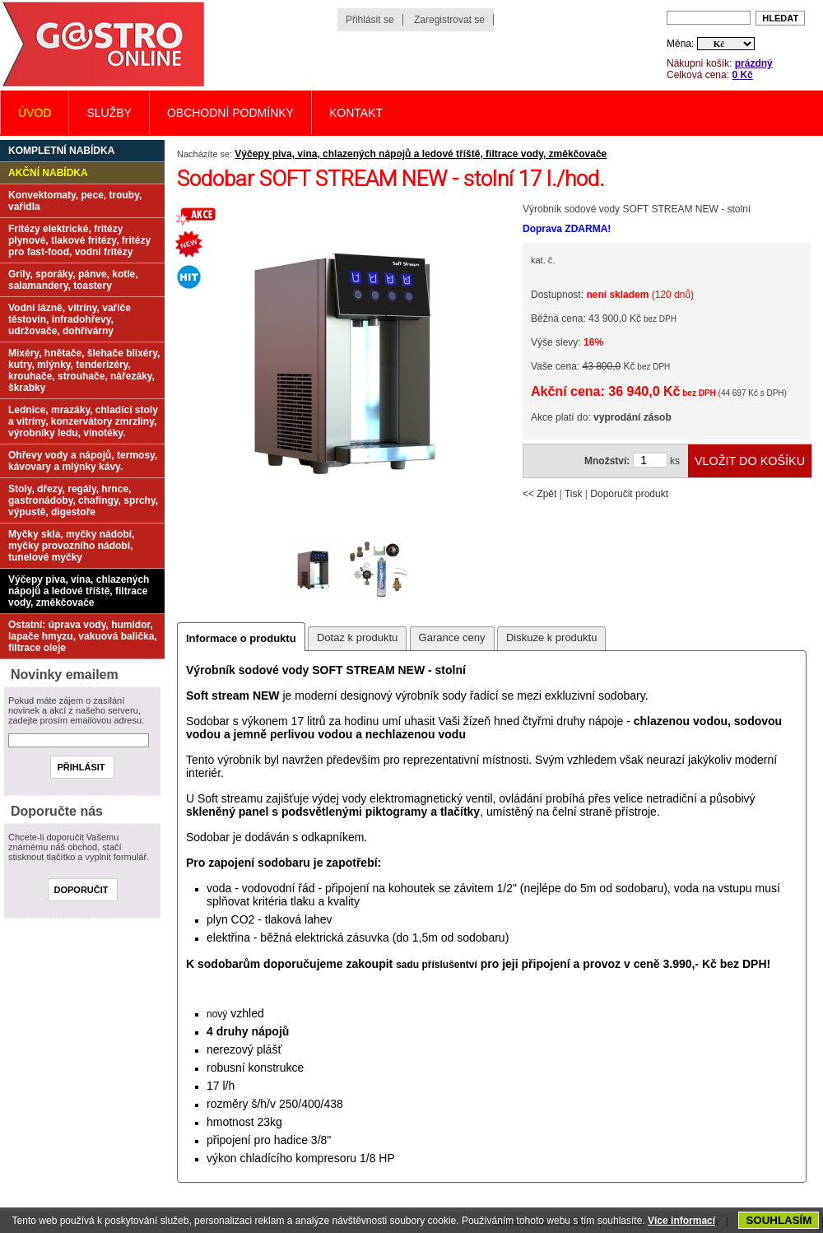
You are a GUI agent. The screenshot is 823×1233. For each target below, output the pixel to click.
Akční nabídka (48, 173)
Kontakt (356, 112)
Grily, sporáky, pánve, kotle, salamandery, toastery (73, 279)
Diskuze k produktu (551, 637)
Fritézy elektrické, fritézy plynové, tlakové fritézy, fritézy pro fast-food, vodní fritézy (79, 240)
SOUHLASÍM (778, 1220)
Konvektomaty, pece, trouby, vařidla (75, 200)
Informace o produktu (241, 638)
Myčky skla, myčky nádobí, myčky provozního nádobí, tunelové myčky (71, 545)
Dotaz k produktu (357, 637)
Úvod (34, 112)
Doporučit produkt (629, 494)
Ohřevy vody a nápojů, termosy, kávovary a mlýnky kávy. (82, 460)
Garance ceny (452, 637)
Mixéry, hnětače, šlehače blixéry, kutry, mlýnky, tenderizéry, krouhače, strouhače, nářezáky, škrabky (84, 370)
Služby (108, 112)
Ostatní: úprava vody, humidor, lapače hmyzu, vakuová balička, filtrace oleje (82, 636)
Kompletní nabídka (61, 150)
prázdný (754, 63)
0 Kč (742, 75)
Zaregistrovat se (449, 20)
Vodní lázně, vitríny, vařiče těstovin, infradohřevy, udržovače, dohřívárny (69, 319)
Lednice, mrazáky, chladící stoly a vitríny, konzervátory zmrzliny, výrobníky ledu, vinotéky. (83, 421)
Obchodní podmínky (230, 112)
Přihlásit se (370, 20)
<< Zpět (539, 494)
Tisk (574, 494)
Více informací (681, 1220)
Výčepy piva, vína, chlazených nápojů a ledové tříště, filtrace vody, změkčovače (421, 154)
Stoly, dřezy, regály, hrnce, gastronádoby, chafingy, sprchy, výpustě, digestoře (83, 500)
